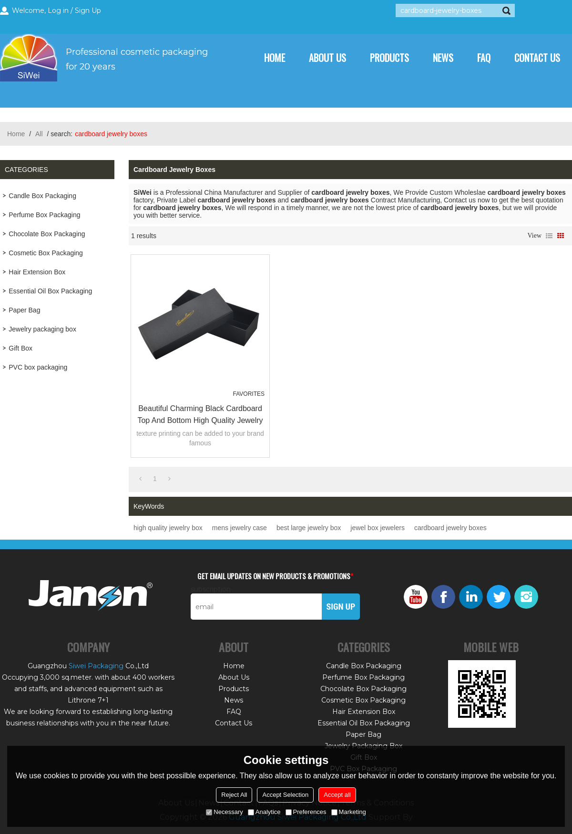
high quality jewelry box (168, 528)
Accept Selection (285, 794)
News (443, 57)
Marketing (348, 811)
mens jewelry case (239, 528)
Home (274, 57)
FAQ (483, 57)
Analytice (264, 811)
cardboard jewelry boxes (450, 528)
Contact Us (537, 57)
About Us (327, 57)
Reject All (234, 794)
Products (389, 57)
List (549, 236)
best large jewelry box (308, 528)
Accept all (337, 794)
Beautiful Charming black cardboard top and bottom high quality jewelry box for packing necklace (200, 415)
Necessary (224, 811)
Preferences (306, 811)
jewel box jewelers (377, 528)
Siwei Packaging (96, 666)
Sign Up (88, 10)
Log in (58, 10)
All (39, 134)
